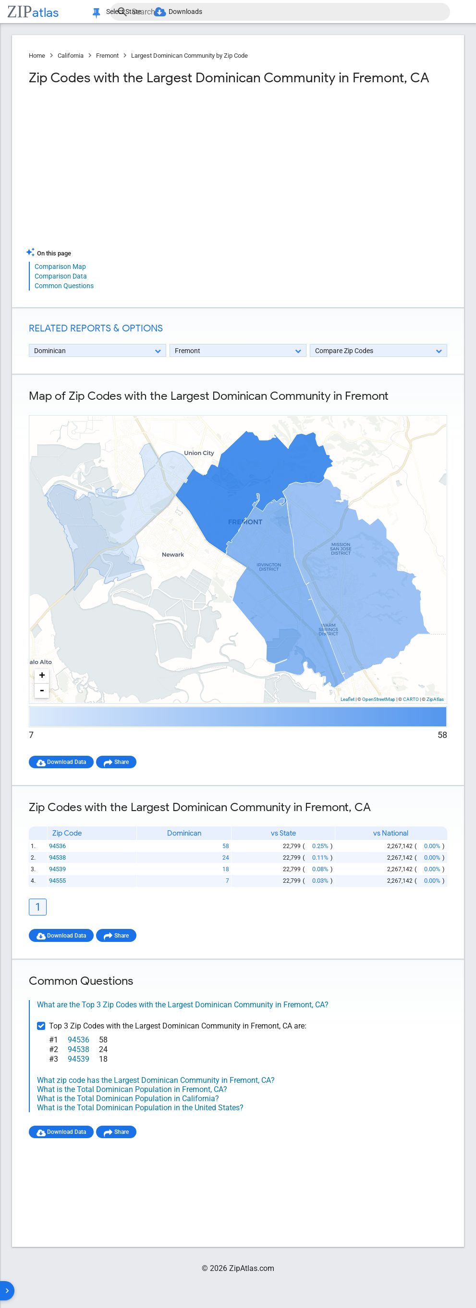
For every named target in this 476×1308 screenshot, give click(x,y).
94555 (58, 881)
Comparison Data (61, 276)
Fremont (107, 55)
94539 (58, 870)
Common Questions (64, 286)
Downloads (198, 11)
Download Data (69, 761)
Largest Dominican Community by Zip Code (189, 55)
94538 (58, 858)
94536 (58, 847)
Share (130, 761)
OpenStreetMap (378, 699)
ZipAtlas (435, 699)
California (71, 55)
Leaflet (347, 699)
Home (37, 55)
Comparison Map (60, 266)
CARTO (411, 699)
